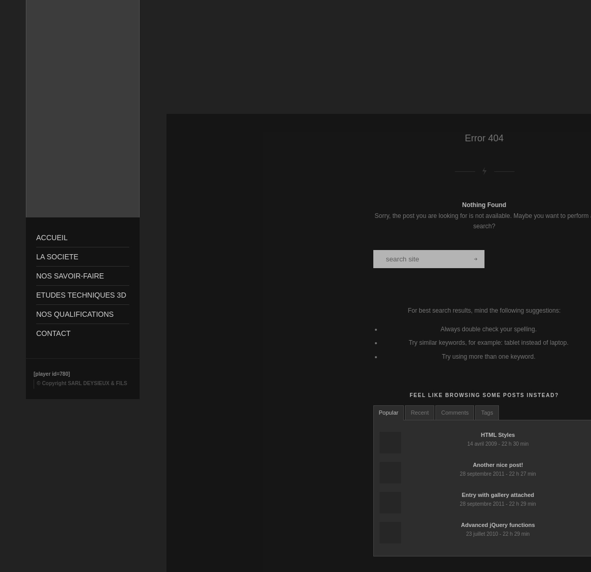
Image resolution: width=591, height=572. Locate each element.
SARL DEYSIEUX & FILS (97, 383)
